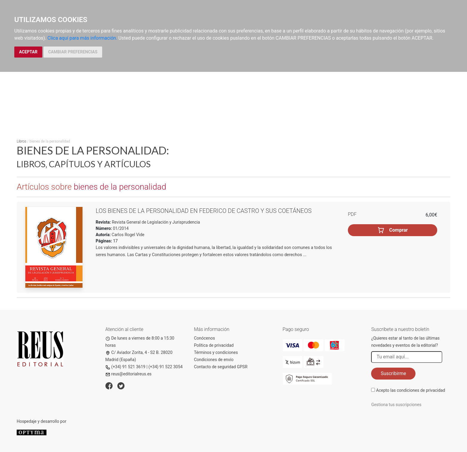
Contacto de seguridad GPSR (220, 366)
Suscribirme (393, 373)
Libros (21, 141)
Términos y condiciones (216, 352)
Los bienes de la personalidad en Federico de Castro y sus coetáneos (204, 210)
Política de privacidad (214, 345)
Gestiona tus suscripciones (396, 404)
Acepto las (410, 390)
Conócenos (204, 338)
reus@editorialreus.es (128, 373)
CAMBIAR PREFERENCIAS (72, 51)
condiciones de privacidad (421, 390)
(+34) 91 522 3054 (166, 366)
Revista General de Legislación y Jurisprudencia (155, 222)
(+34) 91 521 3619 (125, 366)
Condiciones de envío (214, 359)
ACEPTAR (28, 51)
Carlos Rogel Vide (128, 234)
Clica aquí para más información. (82, 38)
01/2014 (120, 228)
